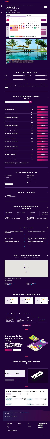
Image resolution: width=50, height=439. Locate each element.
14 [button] (19, 27)
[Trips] (1, 10)
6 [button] (17, 25)
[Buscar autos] (1, 8)
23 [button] (23, 29)
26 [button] (36, 29)
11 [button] (34, 25)
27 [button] (38, 29)
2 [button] (23, 23)
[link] (26, 325)
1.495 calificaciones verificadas (16, 12)
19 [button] (15, 29)
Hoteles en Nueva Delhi (9, 398)
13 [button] (17, 27)
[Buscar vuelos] (1, 4)
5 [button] (15, 25)
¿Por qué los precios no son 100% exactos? (26, 417)
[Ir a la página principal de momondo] (6, 1)
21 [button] (19, 29)
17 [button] (32, 27)
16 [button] (23, 27)
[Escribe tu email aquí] (15, 375)
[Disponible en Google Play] (40, 425)
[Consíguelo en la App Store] (40, 427)
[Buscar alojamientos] (1, 6)
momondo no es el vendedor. (26, 414)
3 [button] (32, 23)
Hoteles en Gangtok (8, 404)
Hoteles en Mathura (29, 404)
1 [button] (21, 23)
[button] (1, 1)
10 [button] (11, 27)
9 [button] (23, 25)
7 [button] (19, 25)
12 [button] (15, 27)
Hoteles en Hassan (29, 398)
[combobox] (15, 371)
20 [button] (17, 29)
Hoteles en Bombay (8, 399)
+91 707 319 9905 (8, 11)
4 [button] (34, 23)
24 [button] (32, 29)
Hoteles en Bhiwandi (8, 400)
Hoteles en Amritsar (29, 400)
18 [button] (13, 29)
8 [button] (21, 25)
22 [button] (21, 29)
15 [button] (21, 27)
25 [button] (34, 29)
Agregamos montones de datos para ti (26, 416)
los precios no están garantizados (25, 412)
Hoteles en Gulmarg (29, 399)
